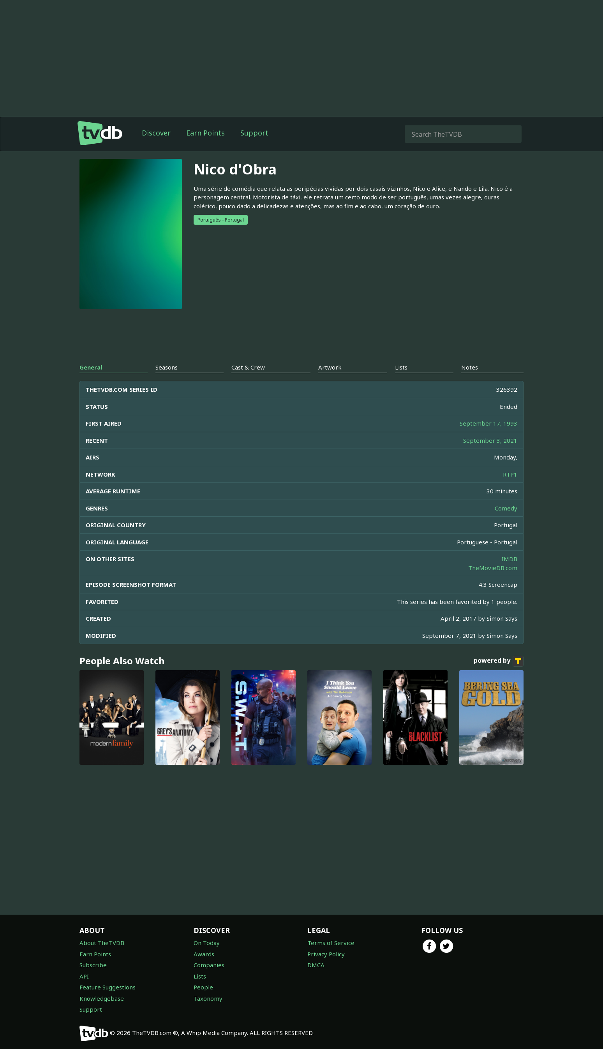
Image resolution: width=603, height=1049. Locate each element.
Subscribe (93, 965)
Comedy (506, 508)
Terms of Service (330, 943)
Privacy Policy (326, 954)
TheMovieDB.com (492, 568)
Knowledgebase (101, 998)
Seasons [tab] (166, 367)
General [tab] (90, 367)
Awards (204, 954)
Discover (156, 132)
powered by (499, 661)
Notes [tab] (469, 367)
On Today (207, 943)
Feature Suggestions (107, 987)
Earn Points (205, 132)
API (84, 976)
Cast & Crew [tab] (248, 367)
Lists (200, 976)
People (203, 987)
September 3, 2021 (490, 440)
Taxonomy (208, 998)
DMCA (315, 965)
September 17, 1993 (488, 423)
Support (254, 132)
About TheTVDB (101, 943)
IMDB (509, 559)
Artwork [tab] (330, 367)
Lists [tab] (401, 367)
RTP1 (510, 474)
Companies (209, 965)
